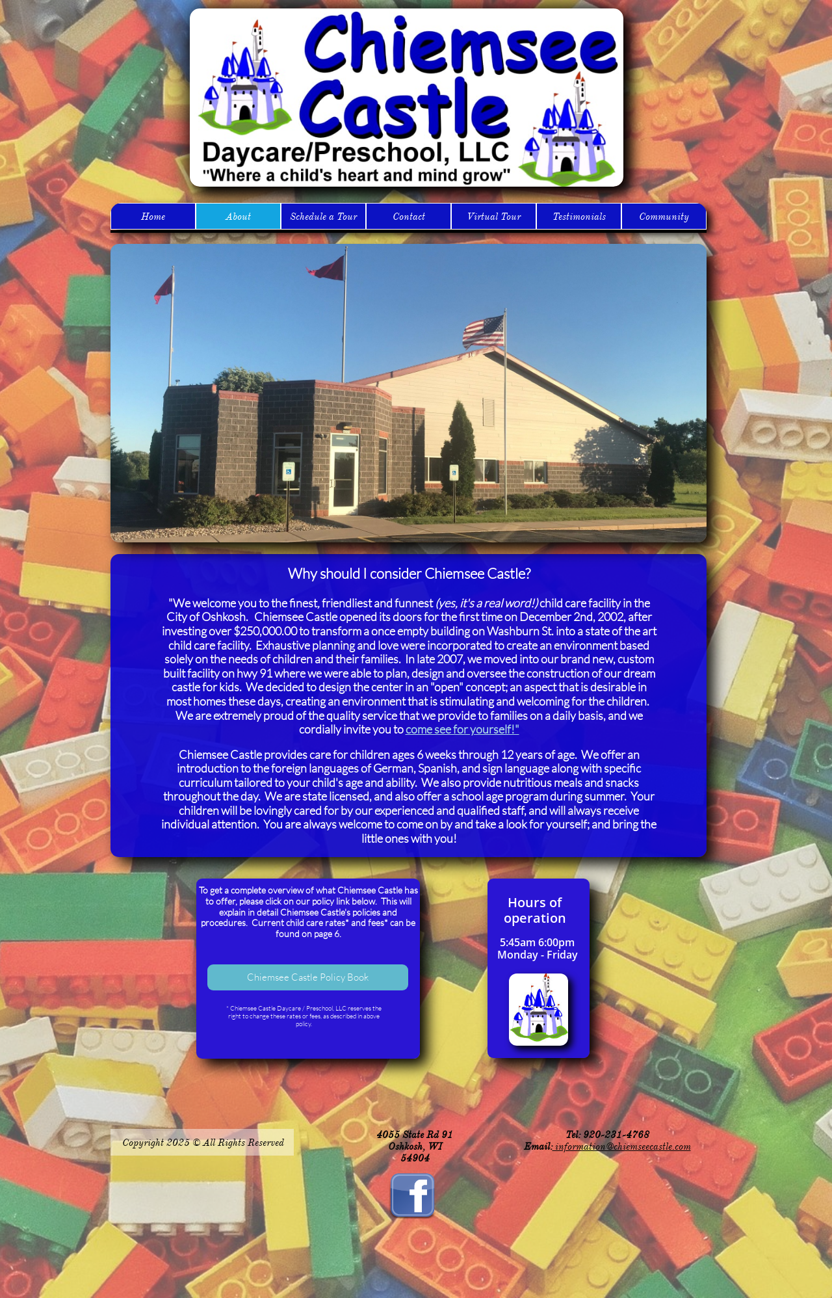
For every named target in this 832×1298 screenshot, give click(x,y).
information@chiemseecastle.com (621, 1146)
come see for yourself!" (462, 729)
